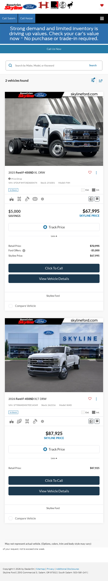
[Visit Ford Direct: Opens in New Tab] (89, 572)
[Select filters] (93, 81)
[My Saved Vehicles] (102, 7)
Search (93, 65)
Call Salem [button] (8, 18)
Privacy (50, 568)
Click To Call (54, 268)
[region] (54, 250)
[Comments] (91, 198)
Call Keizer (26, 18)
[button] (99, 128)
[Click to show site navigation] (102, 19)
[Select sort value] (100, 80)
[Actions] (96, 172)
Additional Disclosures (67, 568)
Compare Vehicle (25, 305)
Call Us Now (54, 49)
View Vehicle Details (54, 279)
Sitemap (40, 568)
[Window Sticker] (97, 198)
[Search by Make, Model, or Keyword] (50, 65)
